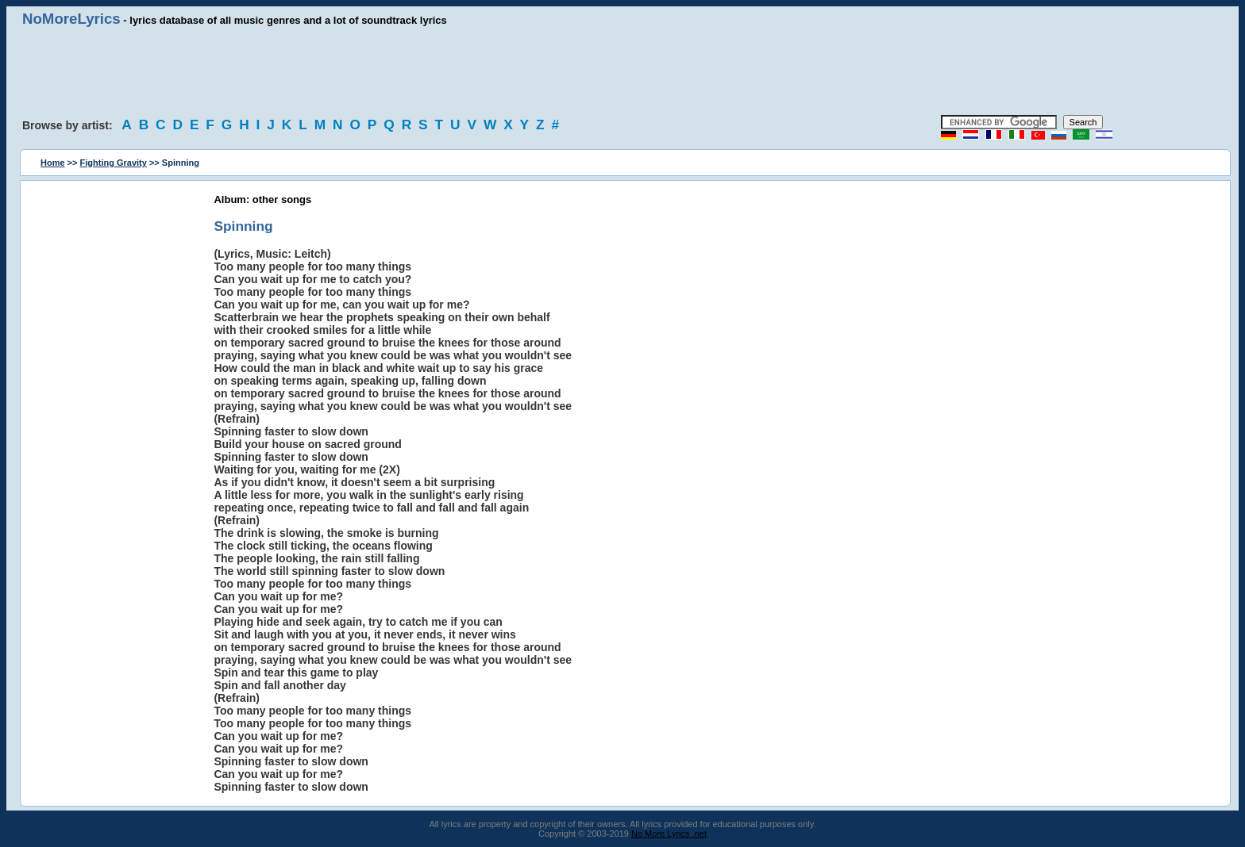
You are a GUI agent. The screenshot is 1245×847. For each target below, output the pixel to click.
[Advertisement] (622, 71)
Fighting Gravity (113, 162)
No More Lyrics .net (669, 833)
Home (52, 162)
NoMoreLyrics (71, 18)
